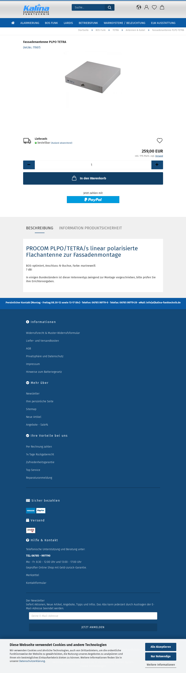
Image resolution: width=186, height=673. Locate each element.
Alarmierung (29, 23)
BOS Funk (51, 23)
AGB (28, 348)
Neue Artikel (33, 417)
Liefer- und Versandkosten (42, 340)
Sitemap (31, 409)
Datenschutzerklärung (32, 661)
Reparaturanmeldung (39, 477)
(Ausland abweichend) (61, 143)
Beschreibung (39, 228)
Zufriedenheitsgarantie (40, 462)
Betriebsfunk (88, 23)
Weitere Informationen (161, 664)
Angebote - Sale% (37, 424)
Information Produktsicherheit (90, 228)
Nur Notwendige (161, 656)
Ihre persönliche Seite (39, 401)
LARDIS (68, 23)
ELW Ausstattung (163, 23)
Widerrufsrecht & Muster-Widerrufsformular (53, 333)
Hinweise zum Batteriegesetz (44, 372)
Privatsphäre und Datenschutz (44, 356)
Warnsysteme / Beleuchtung (124, 23)
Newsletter (32, 393)
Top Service (33, 470)
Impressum (33, 364)
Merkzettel (32, 575)
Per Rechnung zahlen (39, 446)
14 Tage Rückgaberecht (40, 454)
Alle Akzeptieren (161, 647)
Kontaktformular (36, 583)
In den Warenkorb (88, 178)
